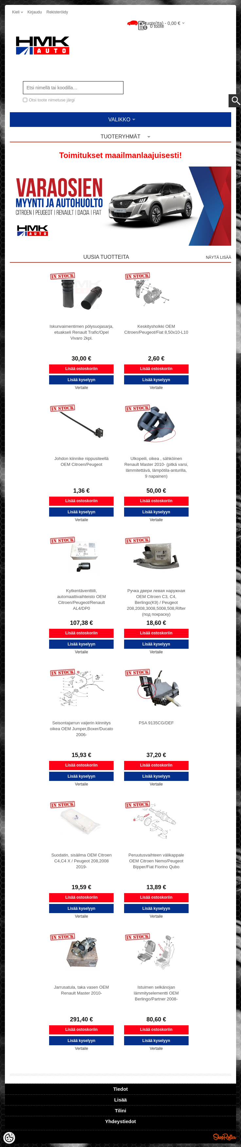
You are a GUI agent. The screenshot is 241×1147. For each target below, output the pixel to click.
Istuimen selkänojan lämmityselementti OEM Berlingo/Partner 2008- (156, 993)
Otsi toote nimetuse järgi (52, 99)
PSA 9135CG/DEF (156, 722)
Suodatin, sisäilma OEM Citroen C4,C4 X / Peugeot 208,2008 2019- (81, 861)
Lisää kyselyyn (81, 380)
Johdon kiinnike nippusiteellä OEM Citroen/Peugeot (81, 461)
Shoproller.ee (224, 1137)
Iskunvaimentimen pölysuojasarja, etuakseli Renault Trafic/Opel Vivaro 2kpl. (81, 332)
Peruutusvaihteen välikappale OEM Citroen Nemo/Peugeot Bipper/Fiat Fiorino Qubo (156, 861)
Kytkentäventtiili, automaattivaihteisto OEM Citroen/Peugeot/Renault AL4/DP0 (81, 599)
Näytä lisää (218, 257)
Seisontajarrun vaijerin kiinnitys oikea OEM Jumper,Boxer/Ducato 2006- (81, 728)
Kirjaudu (35, 12)
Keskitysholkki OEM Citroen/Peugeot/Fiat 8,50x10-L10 (156, 329)
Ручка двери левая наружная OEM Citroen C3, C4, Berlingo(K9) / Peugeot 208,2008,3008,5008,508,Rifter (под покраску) (156, 602)
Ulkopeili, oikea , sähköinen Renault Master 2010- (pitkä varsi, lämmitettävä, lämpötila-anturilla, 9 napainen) (156, 467)
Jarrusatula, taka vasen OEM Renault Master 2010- (81, 990)
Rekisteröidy (57, 12)
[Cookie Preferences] (9, 1138)
